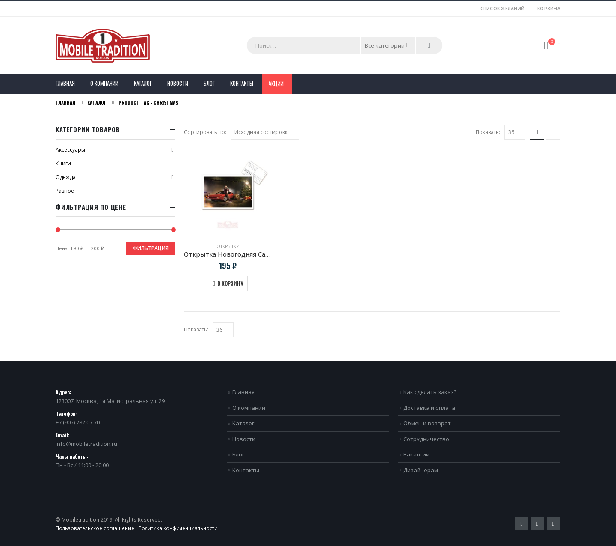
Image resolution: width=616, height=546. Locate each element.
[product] (228, 192)
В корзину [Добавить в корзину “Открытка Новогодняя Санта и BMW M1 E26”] (230, 283)
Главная (65, 83)
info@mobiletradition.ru (86, 444)
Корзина (548, 9)
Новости (177, 83)
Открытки (228, 246)
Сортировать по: (205, 132)
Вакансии (416, 454)
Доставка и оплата (429, 408)
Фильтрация (151, 248)
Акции (276, 83)
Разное (65, 190)
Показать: (488, 132)
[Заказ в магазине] (265, 132)
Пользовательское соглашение (95, 528)
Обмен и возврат (427, 423)
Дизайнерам (420, 470)
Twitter (521, 523)
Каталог (143, 83)
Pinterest (537, 523)
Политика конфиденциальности (178, 528)
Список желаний (502, 9)
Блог (209, 83)
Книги (63, 163)
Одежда (66, 177)
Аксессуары (70, 149)
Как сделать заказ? (429, 392)
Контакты (241, 83)
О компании (104, 83)
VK (553, 523)
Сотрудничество (426, 439)
